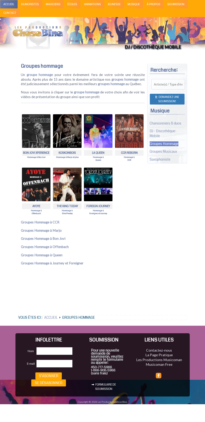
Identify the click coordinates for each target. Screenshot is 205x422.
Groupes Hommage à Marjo (41, 230)
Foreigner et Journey (98, 213)
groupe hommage (40, 75)
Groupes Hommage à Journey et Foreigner (52, 263)
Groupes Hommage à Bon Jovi (43, 239)
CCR (129, 160)
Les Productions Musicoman (159, 360)
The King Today (67, 206)
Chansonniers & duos (165, 123)
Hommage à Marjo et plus (67, 157)
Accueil (8, 4)
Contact (9, 13)
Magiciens (53, 4)
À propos (153, 4)
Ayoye (36, 206)
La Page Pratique (159, 355)
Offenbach (36, 213)
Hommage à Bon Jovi (36, 157)
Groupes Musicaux (163, 151)
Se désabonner (48, 383)
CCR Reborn (129, 153)
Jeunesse (114, 4)
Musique (134, 4)
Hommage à (98, 157)
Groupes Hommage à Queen (41, 255)
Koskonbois (67, 153)
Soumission (175, 4)
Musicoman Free (159, 364)
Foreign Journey (98, 206)
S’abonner (48, 375)
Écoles (72, 4)
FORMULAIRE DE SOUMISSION (104, 386)
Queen (98, 160)
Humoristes (30, 4)
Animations (92, 4)
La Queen (98, 153)
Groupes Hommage (164, 143)
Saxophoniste (160, 159)
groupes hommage (125, 79)
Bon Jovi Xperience (36, 153)
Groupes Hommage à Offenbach (45, 247)
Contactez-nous (159, 350)
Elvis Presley (67, 213)
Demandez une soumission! (167, 99)
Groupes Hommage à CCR (40, 222)
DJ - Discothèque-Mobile (163, 133)
